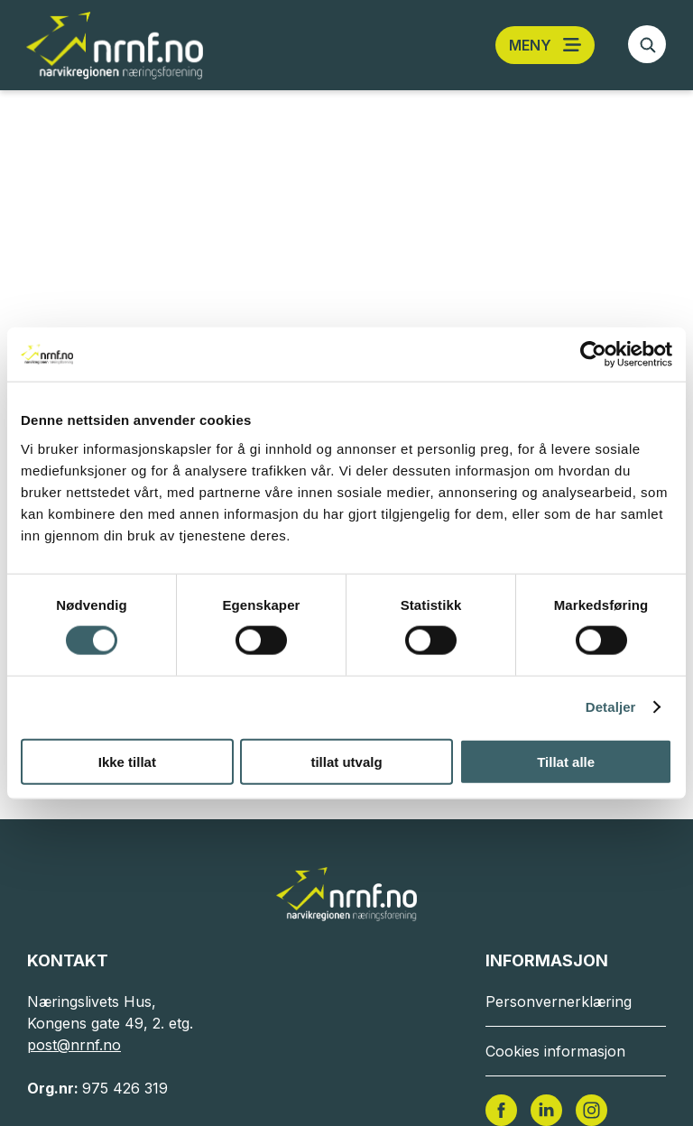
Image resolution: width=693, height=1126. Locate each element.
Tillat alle (566, 761)
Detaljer (611, 707)
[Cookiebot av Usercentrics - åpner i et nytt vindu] (593, 354)
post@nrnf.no (74, 1045)
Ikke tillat (127, 761)
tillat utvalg (346, 761)
